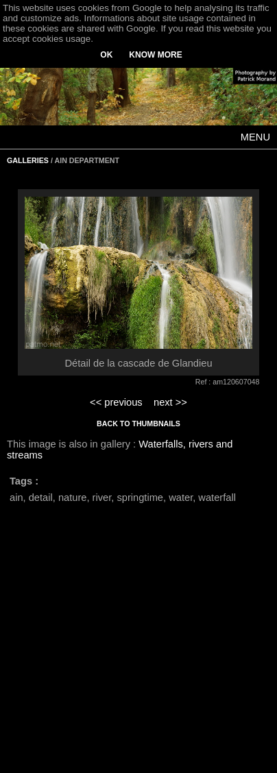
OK (106, 55)
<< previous (116, 402)
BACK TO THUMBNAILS (138, 423)
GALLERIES (28, 160)
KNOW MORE (155, 55)
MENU (255, 137)
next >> (170, 402)
